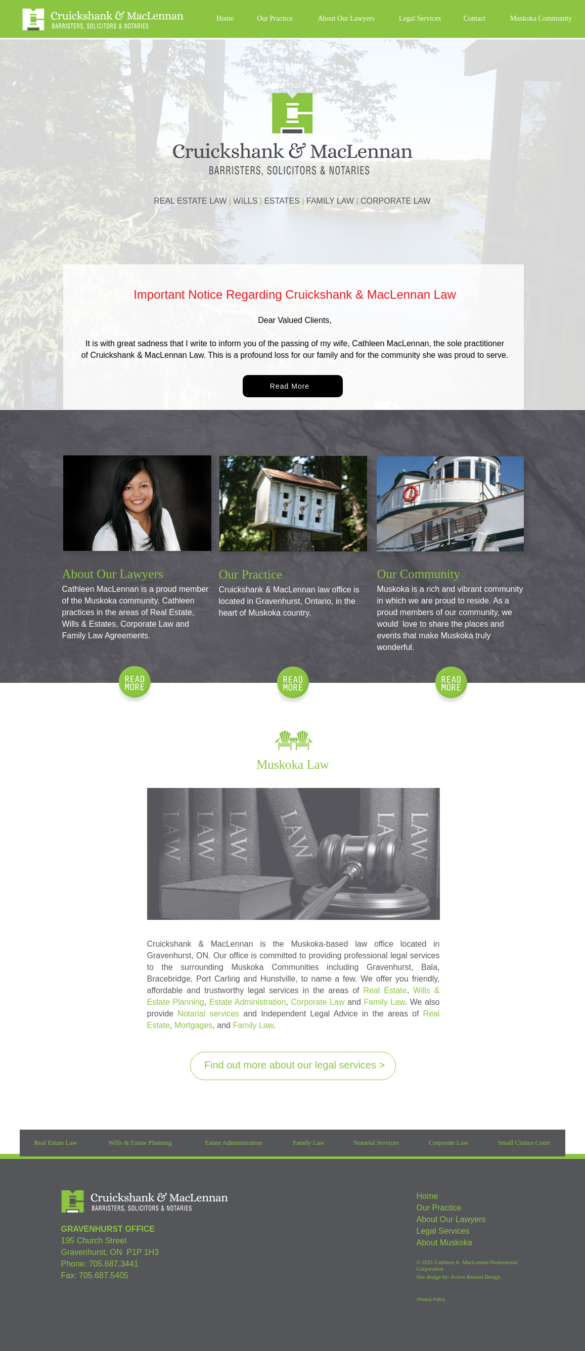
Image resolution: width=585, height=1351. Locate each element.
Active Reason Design (475, 1277)
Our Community (419, 574)
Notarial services (208, 1013)
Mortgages (193, 1025)
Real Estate (385, 990)
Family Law (384, 1002)
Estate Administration (247, 1002)
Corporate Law (319, 1002)
